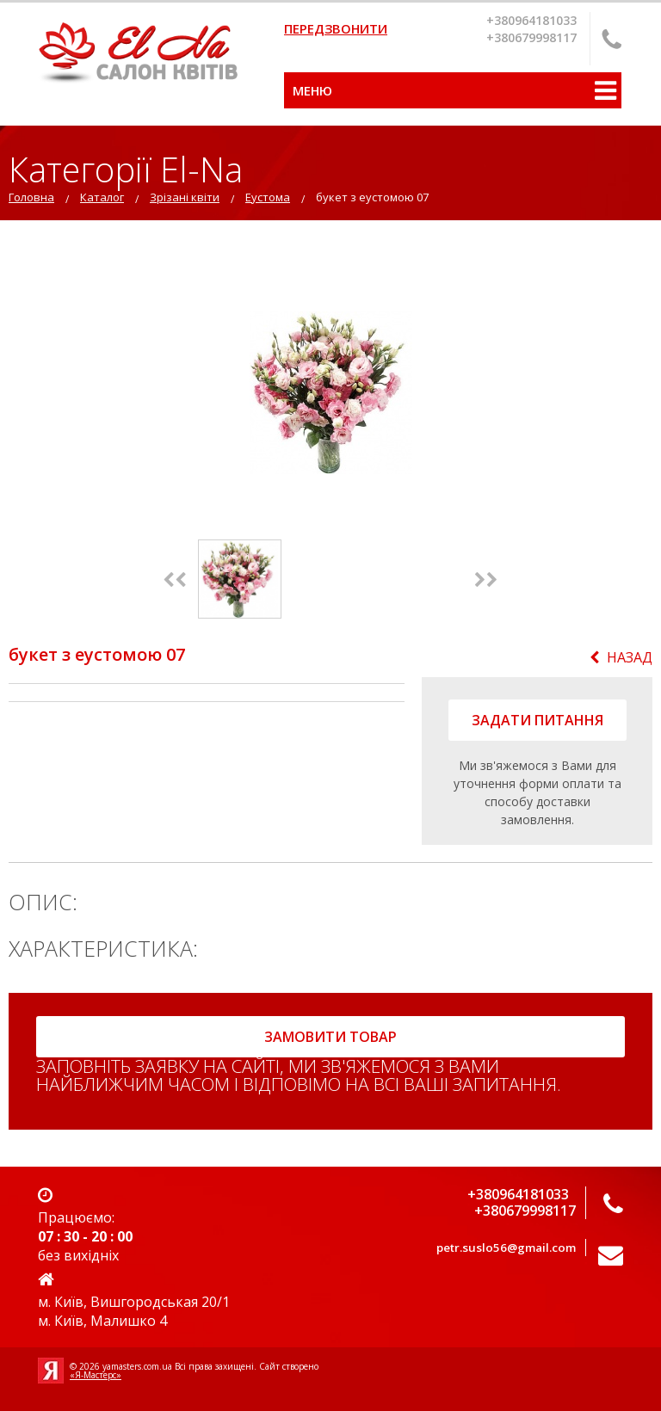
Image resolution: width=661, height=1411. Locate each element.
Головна (31, 197)
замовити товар (330, 1036)
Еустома (267, 197)
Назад (621, 657)
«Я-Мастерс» (95, 1375)
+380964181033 (531, 20)
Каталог (102, 197)
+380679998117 (531, 37)
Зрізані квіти (184, 197)
